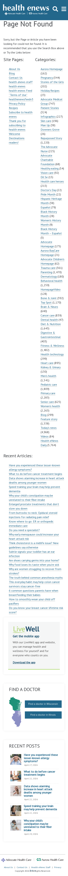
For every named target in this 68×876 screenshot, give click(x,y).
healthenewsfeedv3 (21, 99)
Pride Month (48, 194)
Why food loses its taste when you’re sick (34, 564)
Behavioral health (51, 281)
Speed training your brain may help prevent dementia (40, 808)
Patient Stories (50, 108)
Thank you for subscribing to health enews (17, 125)
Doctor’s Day (48, 190)
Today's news (49, 428)
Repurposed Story (51, 138)
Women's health (50, 406)
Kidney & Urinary (50, 367)
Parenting (46, 272)
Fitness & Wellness (52, 345)
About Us (14, 69)
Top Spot (46, 302)
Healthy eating (50, 168)
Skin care (46, 121)
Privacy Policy (17, 103)
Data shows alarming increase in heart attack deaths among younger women (38, 791)
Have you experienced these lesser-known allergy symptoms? (41, 758)
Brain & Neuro (49, 307)
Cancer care (48, 315)
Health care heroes (52, 181)
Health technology (52, 354)
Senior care (47, 402)
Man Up (45, 125)
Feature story (49, 419)
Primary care (48, 393)
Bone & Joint (49, 298)
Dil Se (44, 177)
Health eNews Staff (40, 867)
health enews (17, 86)
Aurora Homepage (52, 69)
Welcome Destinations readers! (16, 138)
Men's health (48, 376)
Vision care (47, 173)
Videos (45, 436)
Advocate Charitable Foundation (48, 160)
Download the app (24, 662)
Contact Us (15, 77)
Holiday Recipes (50, 90)
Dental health (49, 319)
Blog (12, 73)
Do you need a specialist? (24, 530)
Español (45, 207)
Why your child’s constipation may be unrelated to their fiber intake (38, 825)
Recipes (13, 108)
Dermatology (49, 276)
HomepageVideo (51, 289)
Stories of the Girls (52, 82)
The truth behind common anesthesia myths (36, 577)
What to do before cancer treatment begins (35, 474)
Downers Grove (50, 129)
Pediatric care (49, 384)
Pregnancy (47, 77)
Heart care (47, 363)
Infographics (48, 116)
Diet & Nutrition (51, 324)
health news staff (21, 82)
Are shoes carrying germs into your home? (34, 560)
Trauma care (48, 268)
